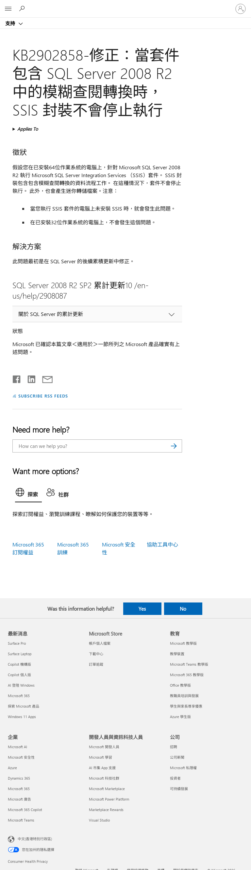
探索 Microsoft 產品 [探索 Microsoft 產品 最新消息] (23, 706)
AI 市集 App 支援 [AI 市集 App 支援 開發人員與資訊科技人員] (102, 767)
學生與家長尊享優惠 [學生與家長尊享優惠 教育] (186, 706)
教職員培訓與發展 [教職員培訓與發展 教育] (184, 695)
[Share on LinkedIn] (29, 378)
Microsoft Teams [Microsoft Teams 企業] (21, 820)
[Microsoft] (125, 5)
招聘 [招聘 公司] (173, 746)
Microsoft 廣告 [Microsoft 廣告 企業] (19, 799)
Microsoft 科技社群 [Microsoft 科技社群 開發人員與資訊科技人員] (104, 778)
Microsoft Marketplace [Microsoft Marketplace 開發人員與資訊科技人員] (107, 788)
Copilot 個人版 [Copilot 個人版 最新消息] (19, 674)
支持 (10, 23)
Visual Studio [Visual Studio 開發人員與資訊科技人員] (99, 820)
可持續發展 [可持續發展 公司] (179, 788)
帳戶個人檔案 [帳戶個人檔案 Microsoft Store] (99, 643)
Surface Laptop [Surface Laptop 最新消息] (19, 653)
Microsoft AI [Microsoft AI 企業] (17, 746)
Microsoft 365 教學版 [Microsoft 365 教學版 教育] (187, 674)
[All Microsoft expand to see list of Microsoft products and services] (8, 9)
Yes (142, 608)
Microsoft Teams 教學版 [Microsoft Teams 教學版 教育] (189, 664)
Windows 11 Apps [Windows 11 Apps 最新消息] (22, 716)
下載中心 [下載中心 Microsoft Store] (96, 653)
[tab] (28, 493)
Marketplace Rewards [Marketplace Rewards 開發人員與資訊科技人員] (106, 809)
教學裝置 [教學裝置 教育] (177, 653)
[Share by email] (44, 378)
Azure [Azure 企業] (12, 767)
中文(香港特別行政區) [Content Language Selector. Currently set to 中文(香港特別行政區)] (35, 838)
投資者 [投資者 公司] (175, 778)
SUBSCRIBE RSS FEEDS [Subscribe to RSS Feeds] (43, 395)
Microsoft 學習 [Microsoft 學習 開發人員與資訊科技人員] (100, 757)
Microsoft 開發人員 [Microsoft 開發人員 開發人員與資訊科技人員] (104, 746)
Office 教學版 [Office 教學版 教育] (180, 685)
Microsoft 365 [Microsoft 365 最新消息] (19, 695)
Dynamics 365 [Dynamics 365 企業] (19, 778)
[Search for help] (22, 8)
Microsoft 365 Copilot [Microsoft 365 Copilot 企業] (25, 809)
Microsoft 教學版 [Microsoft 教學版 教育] (183, 643)
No (183, 608)
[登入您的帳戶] (240, 9)
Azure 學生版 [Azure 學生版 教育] (180, 716)
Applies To (27, 129)
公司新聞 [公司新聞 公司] (177, 757)
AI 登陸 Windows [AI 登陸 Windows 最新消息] (21, 685)
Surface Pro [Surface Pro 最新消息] (17, 643)
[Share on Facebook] (17, 378)
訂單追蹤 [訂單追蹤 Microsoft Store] (96, 664)
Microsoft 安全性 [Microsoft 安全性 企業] (21, 757)
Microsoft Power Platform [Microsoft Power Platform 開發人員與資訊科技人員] (109, 799)
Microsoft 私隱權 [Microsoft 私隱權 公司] (183, 767)
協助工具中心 (162, 544)
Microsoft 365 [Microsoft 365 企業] (19, 788)
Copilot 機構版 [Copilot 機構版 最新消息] (19, 664)
